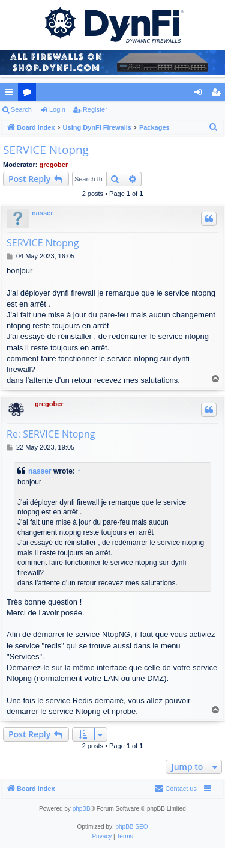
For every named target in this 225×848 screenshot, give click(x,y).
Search (21, 109)
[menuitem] (213, 127)
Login (57, 109)
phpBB (82, 808)
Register (95, 109)
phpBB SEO (132, 826)
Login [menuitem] (200, 94)
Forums (29, 94)
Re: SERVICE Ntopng (51, 434)
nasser (42, 212)
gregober (54, 164)
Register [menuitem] (218, 94)
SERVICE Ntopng (46, 149)
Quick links (11, 94)
